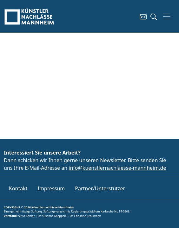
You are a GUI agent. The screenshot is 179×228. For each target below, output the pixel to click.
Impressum (51, 188)
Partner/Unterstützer (100, 188)
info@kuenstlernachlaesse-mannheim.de (117, 167)
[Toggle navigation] (166, 16)
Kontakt (18, 188)
